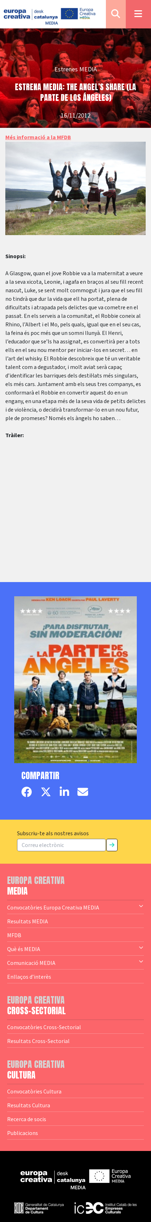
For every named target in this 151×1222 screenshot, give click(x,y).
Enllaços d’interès (29, 976)
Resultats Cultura (28, 1105)
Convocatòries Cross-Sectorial (44, 1027)
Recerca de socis (26, 1119)
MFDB (14, 935)
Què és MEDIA (75, 948)
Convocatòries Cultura (34, 1091)
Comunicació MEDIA (75, 962)
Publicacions (22, 1132)
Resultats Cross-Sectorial (38, 1040)
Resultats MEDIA (27, 921)
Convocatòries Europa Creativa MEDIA (75, 907)
